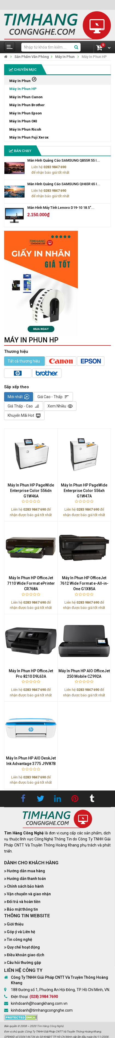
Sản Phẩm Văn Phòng (31, 57)
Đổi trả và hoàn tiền (23, 901)
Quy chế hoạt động (23, 947)
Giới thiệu (15, 924)
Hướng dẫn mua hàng (26, 871)
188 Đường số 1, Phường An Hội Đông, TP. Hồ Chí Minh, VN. (60, 990)
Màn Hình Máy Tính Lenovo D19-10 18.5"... (61, 208)
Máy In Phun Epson (25, 113)
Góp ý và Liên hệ (21, 932)
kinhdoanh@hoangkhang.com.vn (39, 1003)
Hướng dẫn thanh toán (26, 878)
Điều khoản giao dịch (25, 955)
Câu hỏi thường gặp (24, 962)
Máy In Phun (65, 57)
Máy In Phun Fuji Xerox (29, 137)
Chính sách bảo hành (25, 886)
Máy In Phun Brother (27, 105)
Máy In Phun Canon (26, 97)
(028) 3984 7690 (44, 996)
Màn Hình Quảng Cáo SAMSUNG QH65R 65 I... (63, 184)
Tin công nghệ (19, 939)
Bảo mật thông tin (22, 909)
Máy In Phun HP (94, 57)
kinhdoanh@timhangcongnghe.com (42, 1010)
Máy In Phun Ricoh (25, 129)
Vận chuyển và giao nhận (29, 894)
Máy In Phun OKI (23, 121)
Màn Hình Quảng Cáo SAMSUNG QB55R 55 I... (63, 160)
